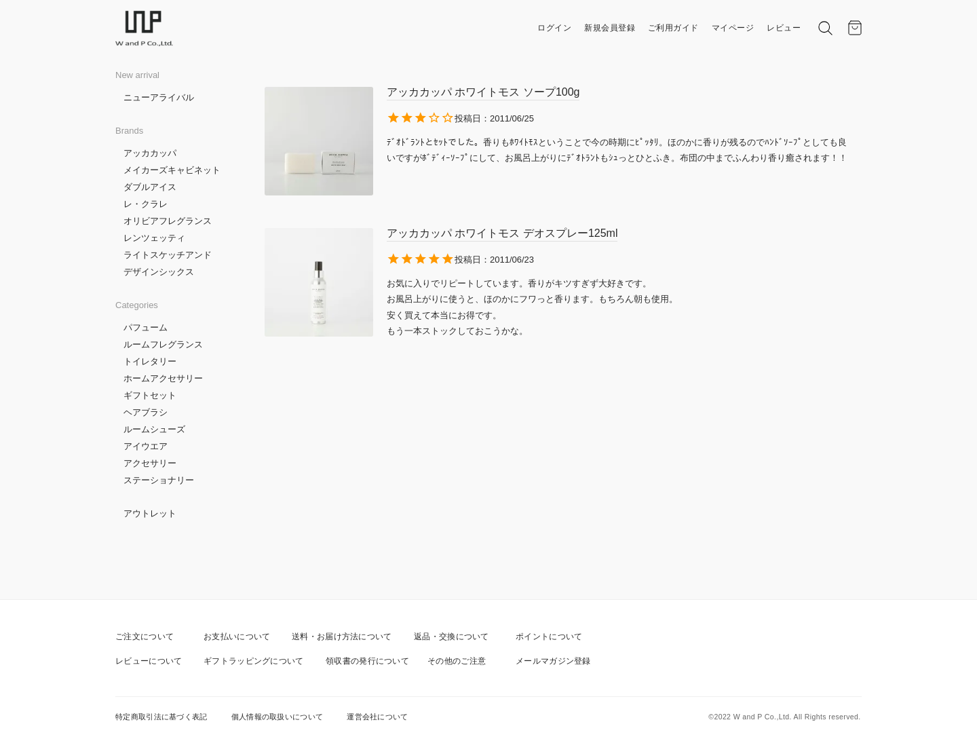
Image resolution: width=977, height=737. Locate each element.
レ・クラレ (145, 204)
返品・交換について (451, 636)
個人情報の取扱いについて (277, 717)
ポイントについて (549, 636)
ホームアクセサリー (163, 378)
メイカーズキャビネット (172, 170)
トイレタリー (149, 361)
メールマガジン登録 (553, 661)
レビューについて (148, 661)
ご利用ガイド (673, 28)
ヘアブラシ (145, 412)
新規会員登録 (609, 28)
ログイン (554, 28)
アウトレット (149, 513)
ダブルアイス (149, 187)
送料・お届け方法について (342, 636)
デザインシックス (158, 271)
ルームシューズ (154, 429)
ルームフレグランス (163, 344)
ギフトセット (149, 395)
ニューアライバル (158, 97)
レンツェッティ (154, 237)
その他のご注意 (456, 661)
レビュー (784, 28)
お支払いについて (237, 636)
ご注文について (144, 636)
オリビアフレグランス (167, 220)
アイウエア (145, 446)
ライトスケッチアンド (167, 254)
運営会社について (377, 717)
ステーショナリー (158, 480)
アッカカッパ (149, 153)
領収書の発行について (367, 661)
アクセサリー (149, 463)
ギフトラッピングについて (254, 661)
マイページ (733, 28)
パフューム (145, 327)
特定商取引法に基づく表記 (161, 717)
